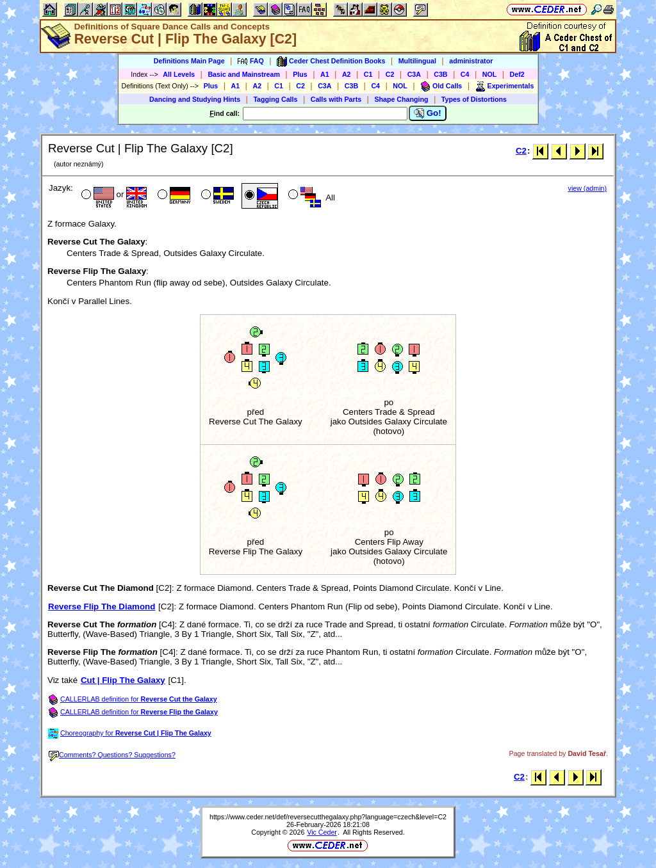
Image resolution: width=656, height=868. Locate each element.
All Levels (179, 74)
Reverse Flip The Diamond (101, 606)
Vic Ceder (322, 832)
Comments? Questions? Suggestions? (112, 755)
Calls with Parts (336, 99)
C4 (465, 74)
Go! (427, 113)
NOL (489, 74)
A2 (346, 74)
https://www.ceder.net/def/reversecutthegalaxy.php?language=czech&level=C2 (328, 817)
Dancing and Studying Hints (194, 99)
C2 (390, 74)
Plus (300, 74)
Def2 (517, 74)
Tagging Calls (275, 99)
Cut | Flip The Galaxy (123, 680)
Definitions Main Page (189, 61)
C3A (414, 74)
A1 (324, 74)
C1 (368, 74)
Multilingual (417, 61)
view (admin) (587, 188)
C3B (440, 74)
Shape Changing (401, 99)
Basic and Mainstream (244, 74)
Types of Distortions (474, 99)
